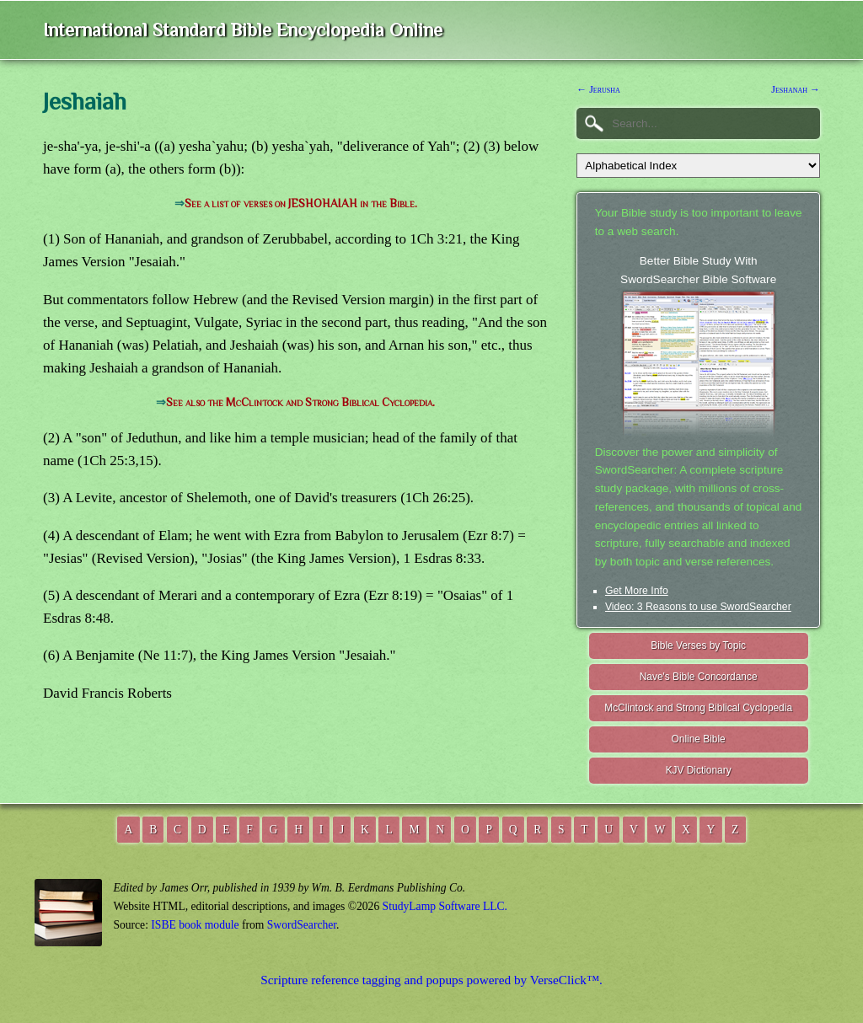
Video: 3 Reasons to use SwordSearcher (698, 607)
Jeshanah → (795, 89)
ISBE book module (195, 925)
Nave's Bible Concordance (699, 677)
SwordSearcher (301, 925)
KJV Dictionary (699, 770)
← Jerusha (598, 89)
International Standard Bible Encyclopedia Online (242, 29)
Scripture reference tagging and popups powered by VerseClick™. (431, 979)
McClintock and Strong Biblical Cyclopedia (698, 708)
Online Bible (699, 739)
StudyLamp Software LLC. (445, 906)
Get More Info (636, 591)
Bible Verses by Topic (698, 645)
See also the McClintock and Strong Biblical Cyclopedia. (300, 402)
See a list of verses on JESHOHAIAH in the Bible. (301, 203)
